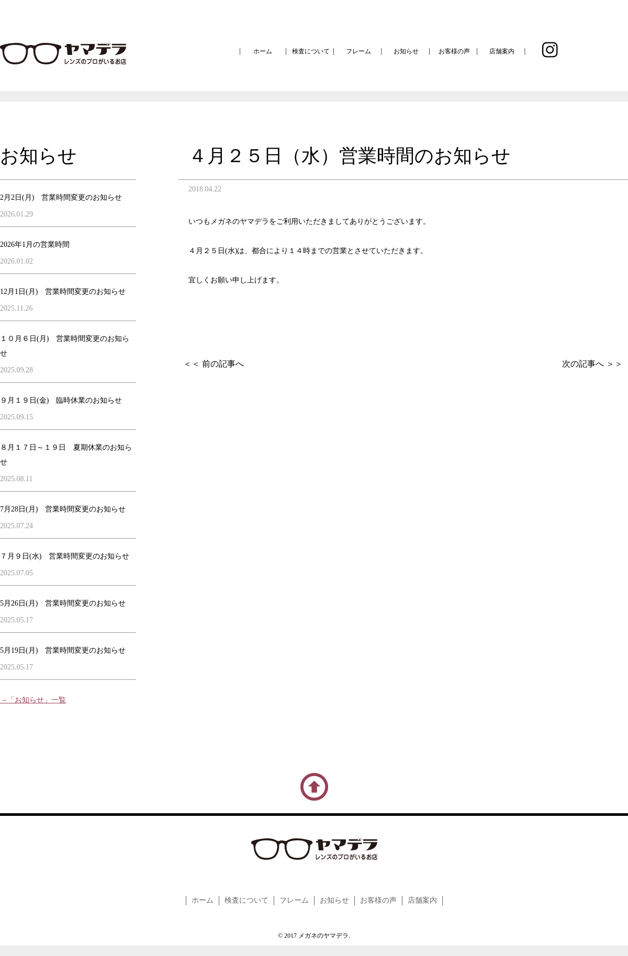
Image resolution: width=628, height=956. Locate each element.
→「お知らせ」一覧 (33, 700)
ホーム (262, 51)
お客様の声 (454, 51)
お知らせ (406, 51)
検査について (311, 51)
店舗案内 (501, 51)
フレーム (358, 51)
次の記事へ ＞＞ (592, 363)
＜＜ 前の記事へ (213, 363)
